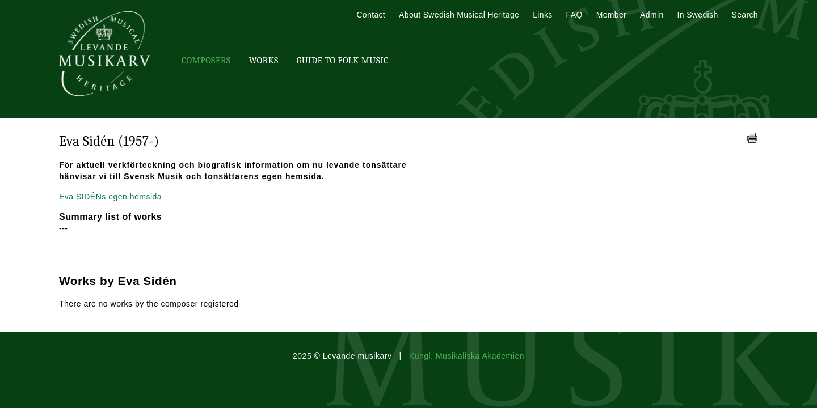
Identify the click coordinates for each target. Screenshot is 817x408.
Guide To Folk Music (343, 61)
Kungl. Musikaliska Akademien (466, 355)
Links (542, 14)
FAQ (574, 14)
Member (611, 14)
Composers (206, 61)
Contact (370, 14)
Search (745, 14)
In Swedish (697, 14)
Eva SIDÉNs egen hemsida (110, 196)
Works (263, 61)
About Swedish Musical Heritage (459, 14)
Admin (651, 14)
